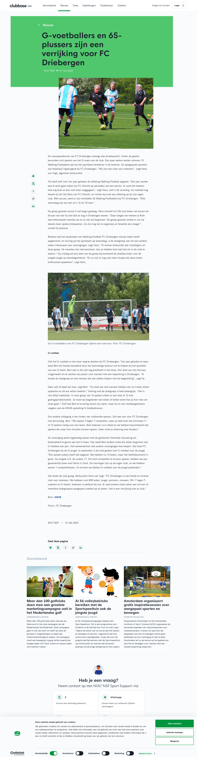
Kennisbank (49, 5)
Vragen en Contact (161, 5)
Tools (75, 5)
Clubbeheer (106, 5)
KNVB (57, 497)
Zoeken (122, 5)
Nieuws (64, 5)
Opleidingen (89, 5)
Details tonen (145, 752)
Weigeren (174, 739)
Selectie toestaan (174, 730)
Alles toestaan (174, 722)
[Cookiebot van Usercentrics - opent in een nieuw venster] (17, 752)
